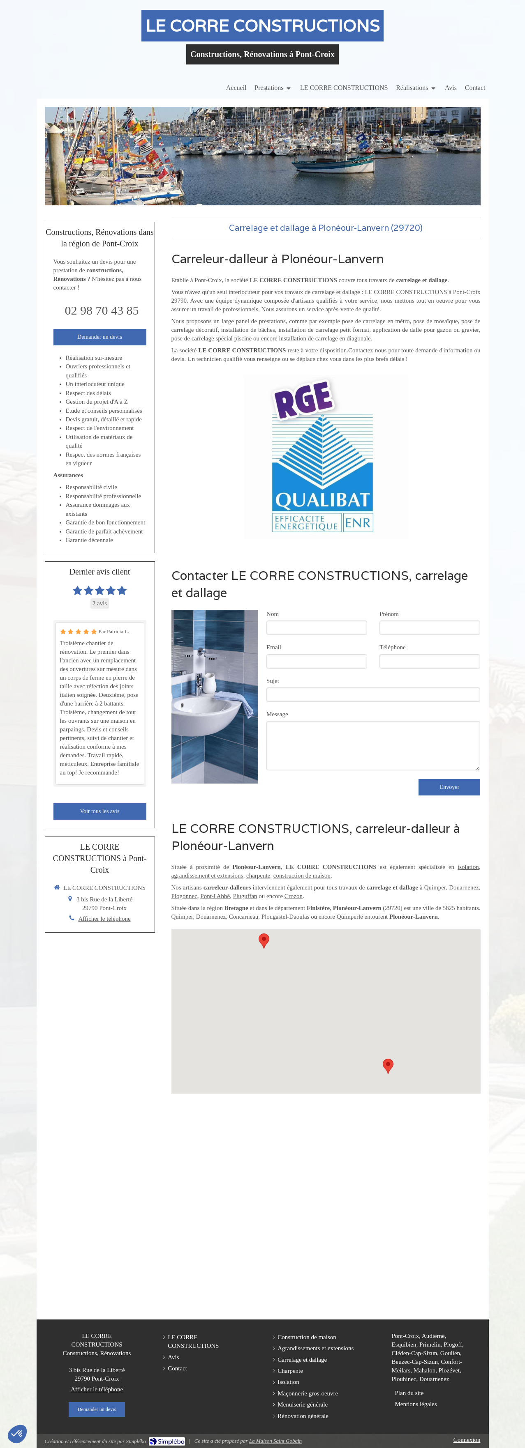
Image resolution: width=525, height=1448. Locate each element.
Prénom (389, 614)
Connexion (467, 1440)
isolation (468, 867)
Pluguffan (245, 896)
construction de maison (302, 875)
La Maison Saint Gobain (275, 1441)
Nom (272, 614)
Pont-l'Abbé (215, 896)
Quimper (435, 887)
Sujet (272, 681)
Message (277, 714)
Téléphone (392, 647)
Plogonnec (184, 896)
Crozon (293, 896)
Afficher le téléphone (104, 918)
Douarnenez (464, 887)
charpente (258, 875)
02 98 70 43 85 (102, 310)
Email (273, 647)
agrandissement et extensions (207, 875)
